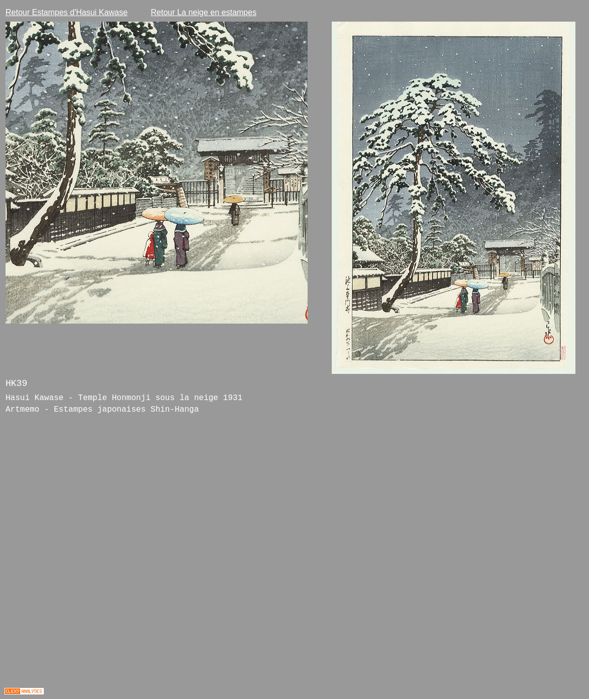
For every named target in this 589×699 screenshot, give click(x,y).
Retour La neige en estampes (203, 12)
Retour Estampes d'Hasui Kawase (66, 12)
